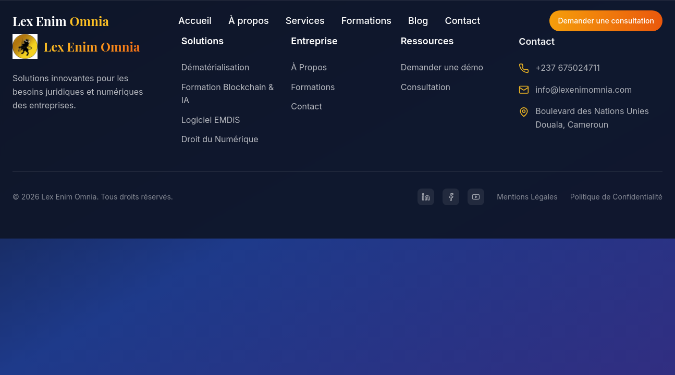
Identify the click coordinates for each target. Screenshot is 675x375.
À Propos (309, 67)
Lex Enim (61, 20)
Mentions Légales (527, 196)
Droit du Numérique (220, 139)
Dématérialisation (215, 67)
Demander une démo (442, 68)
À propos (248, 20)
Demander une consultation (606, 20)
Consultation (425, 87)
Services (305, 20)
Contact (462, 20)
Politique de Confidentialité (616, 196)
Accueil (195, 20)
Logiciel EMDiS (210, 120)
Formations (366, 20)
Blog (418, 20)
